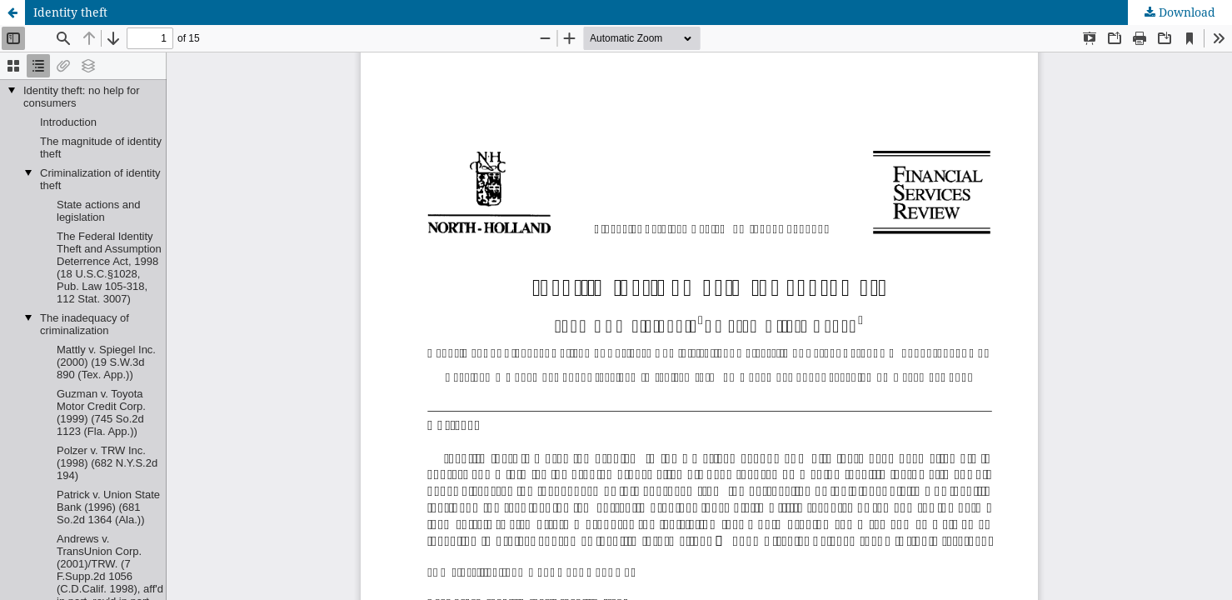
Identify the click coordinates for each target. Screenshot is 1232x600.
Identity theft (70, 12)
